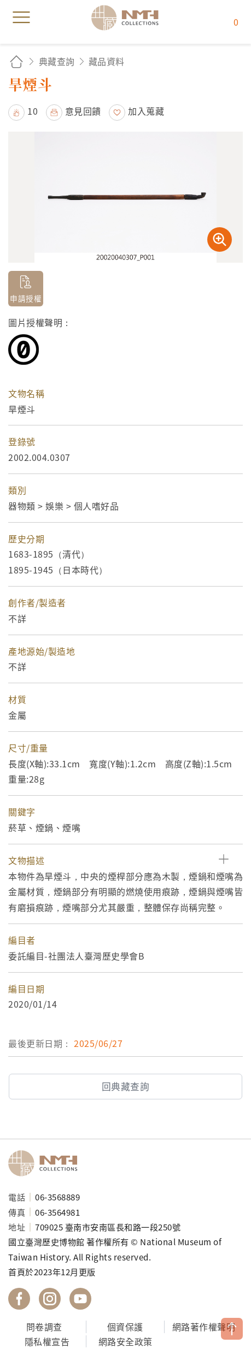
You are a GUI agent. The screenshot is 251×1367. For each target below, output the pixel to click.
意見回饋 (83, 110)
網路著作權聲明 (204, 1327)
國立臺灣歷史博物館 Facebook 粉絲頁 (19, 1299)
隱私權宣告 (47, 1341)
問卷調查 (44, 1327)
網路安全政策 (125, 1341)
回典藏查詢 (126, 1086)
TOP (232, 1329)
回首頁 (16, 61)
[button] (125, 860)
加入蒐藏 (146, 110)
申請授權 (26, 298)
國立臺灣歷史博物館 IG (50, 1299)
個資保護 (125, 1327)
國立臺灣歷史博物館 (46, 1163)
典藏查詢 (57, 61)
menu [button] (21, 17)
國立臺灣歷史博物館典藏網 (128, 17)
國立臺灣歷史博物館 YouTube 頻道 (80, 1299)
